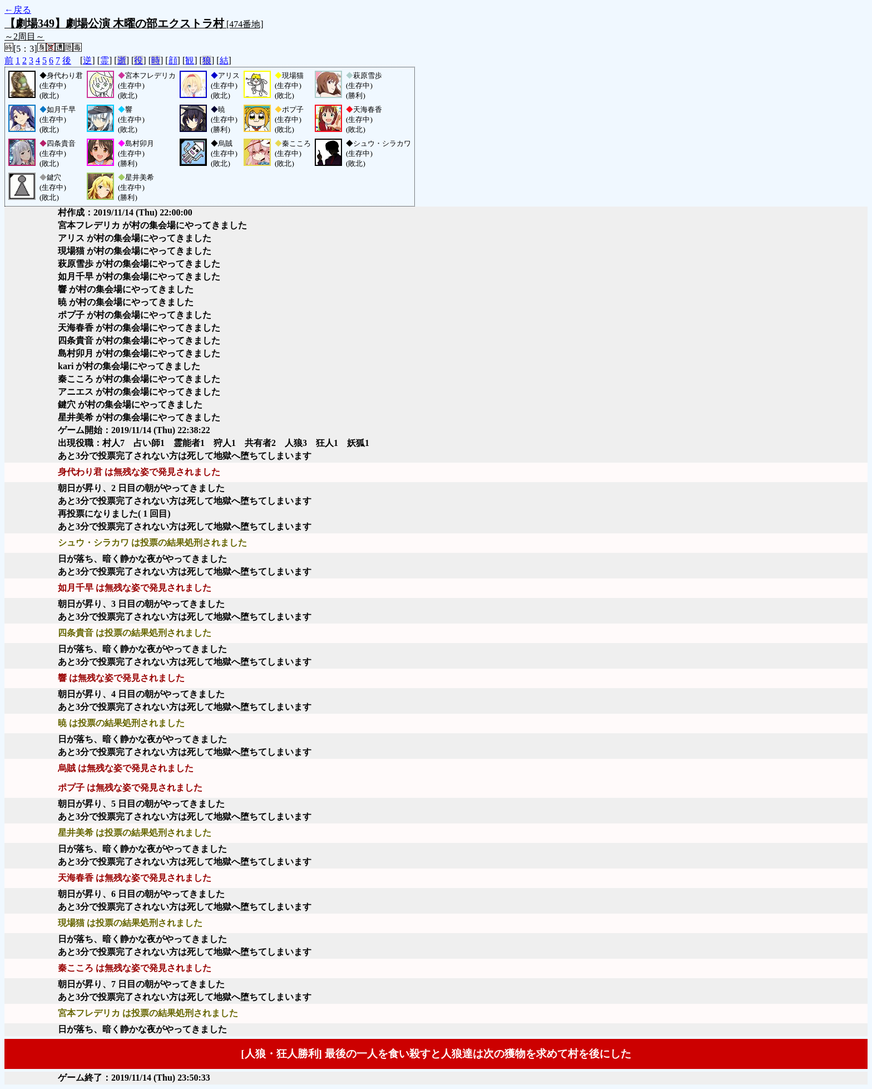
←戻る (17, 9)
